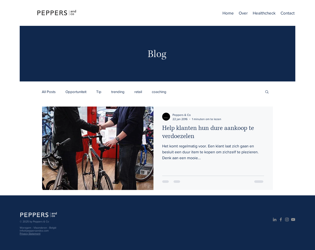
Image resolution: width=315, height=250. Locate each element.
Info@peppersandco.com (34, 230)
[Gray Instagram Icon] (286, 219)
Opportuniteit (75, 92)
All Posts (49, 92)
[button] (267, 92)
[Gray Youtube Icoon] (293, 219)
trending (118, 92)
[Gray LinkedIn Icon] (274, 219)
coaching (159, 92)
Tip (98, 92)
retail (138, 92)
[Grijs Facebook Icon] (280, 219)
